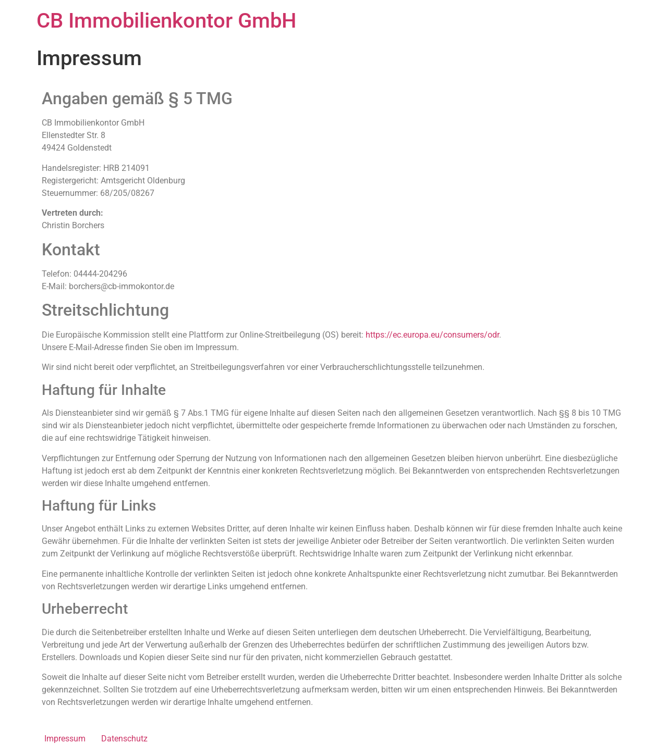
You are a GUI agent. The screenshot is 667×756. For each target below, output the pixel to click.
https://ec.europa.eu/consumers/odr (432, 335)
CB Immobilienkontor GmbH (166, 20)
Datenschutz (124, 738)
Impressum (65, 738)
